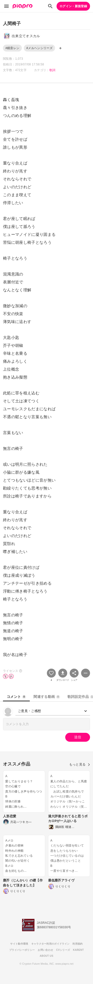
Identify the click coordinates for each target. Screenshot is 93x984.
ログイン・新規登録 (73, 6)
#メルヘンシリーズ (39, 48)
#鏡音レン (12, 48)
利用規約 (77, 943)
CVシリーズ (63, 950)
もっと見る (79, 764)
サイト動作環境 (19, 943)
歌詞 (52, 70)
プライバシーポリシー (22, 950)
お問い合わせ (45, 950)
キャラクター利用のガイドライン (50, 943)
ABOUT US (46, 956)
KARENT (78, 950)
